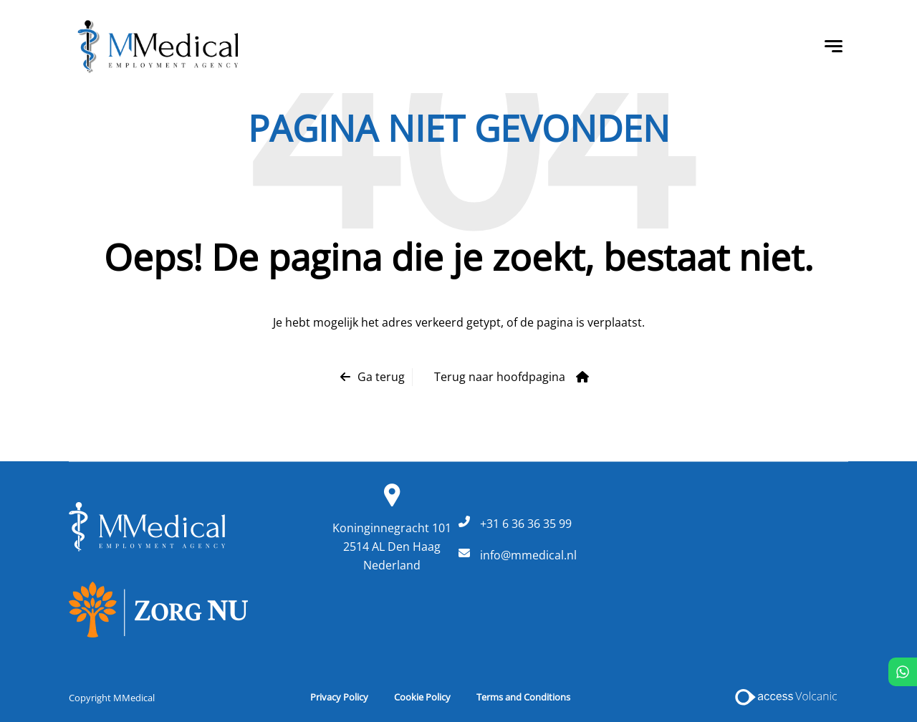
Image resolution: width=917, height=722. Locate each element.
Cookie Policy (422, 696)
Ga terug (381, 377)
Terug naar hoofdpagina (499, 377)
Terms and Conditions (523, 696)
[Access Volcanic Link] (787, 697)
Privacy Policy (339, 696)
